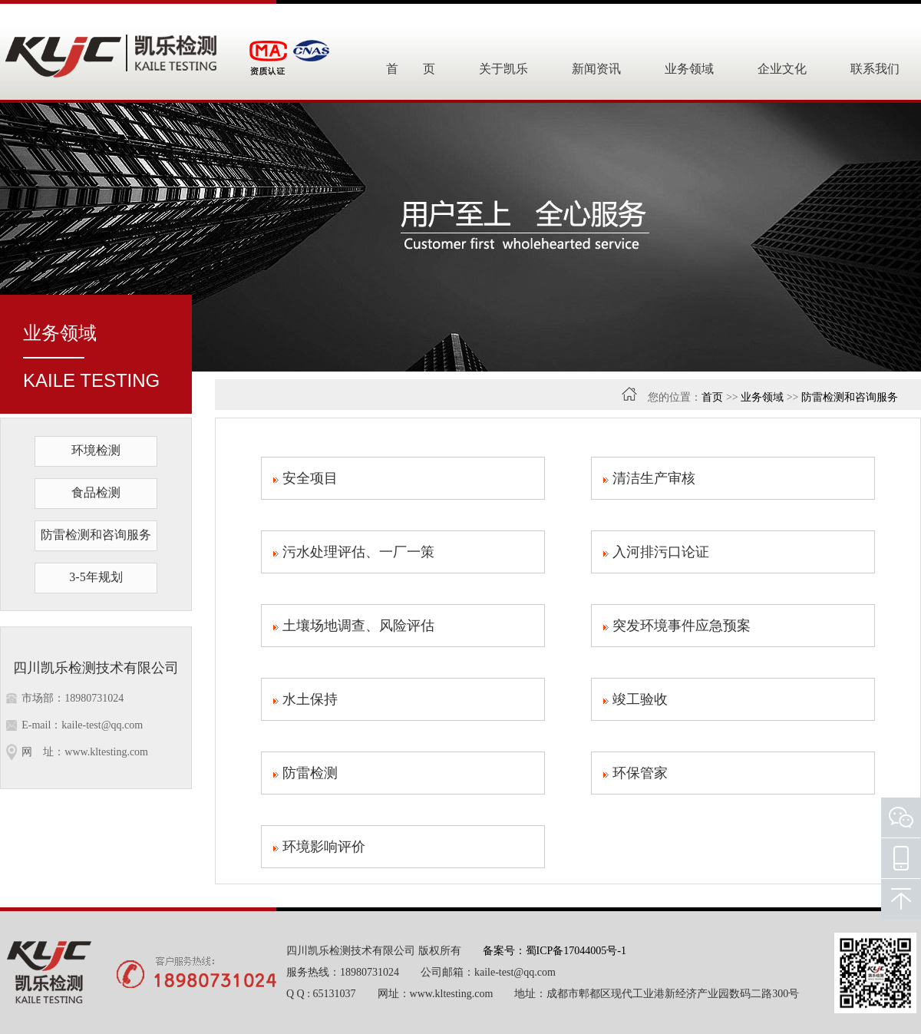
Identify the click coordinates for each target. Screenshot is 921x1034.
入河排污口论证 (656, 552)
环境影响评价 (319, 846)
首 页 (410, 68)
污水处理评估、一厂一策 (353, 552)
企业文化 (782, 68)
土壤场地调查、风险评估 (353, 625)
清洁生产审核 (649, 478)
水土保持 (305, 699)
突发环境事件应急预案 (677, 625)
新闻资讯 (596, 68)
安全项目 (305, 478)
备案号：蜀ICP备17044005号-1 (554, 950)
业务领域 (689, 68)
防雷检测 (305, 773)
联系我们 (875, 68)
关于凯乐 (503, 68)
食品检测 (95, 492)
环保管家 (635, 773)
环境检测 (95, 450)
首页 (712, 397)
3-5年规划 (95, 576)
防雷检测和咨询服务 (96, 534)
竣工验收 (635, 699)
